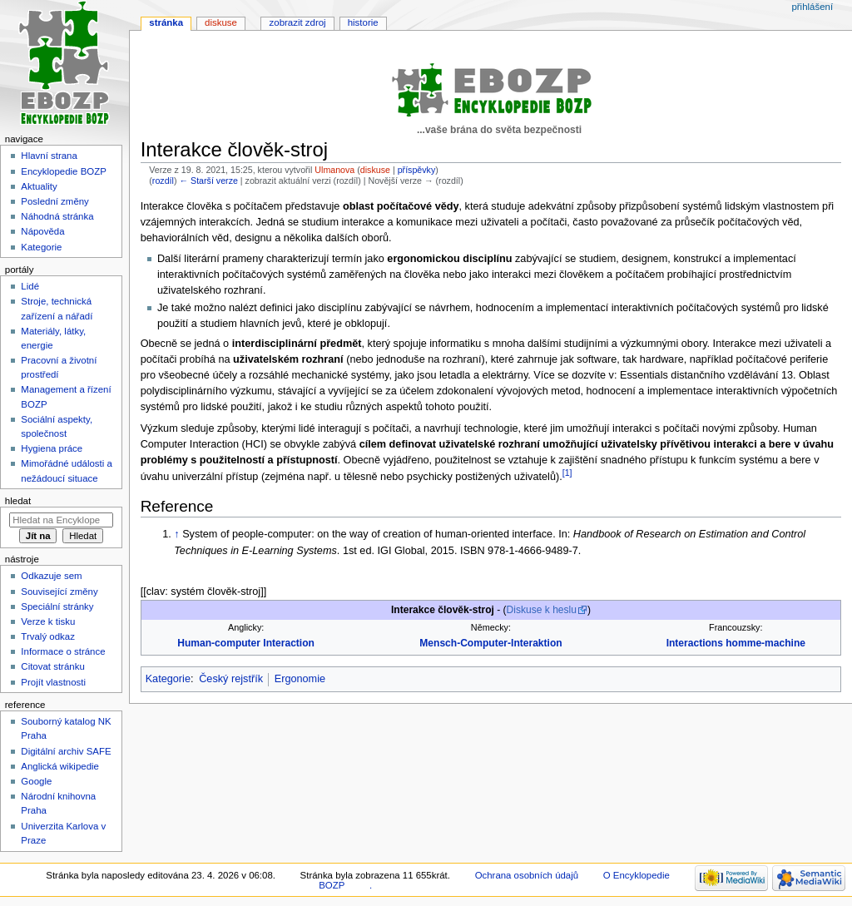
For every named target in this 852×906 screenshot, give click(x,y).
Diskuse (221, 22)
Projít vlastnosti (53, 682)
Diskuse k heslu (542, 610)
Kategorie (168, 679)
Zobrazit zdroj (298, 22)
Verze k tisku (48, 621)
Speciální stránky (57, 606)
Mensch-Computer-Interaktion (490, 643)
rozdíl (163, 181)
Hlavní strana (49, 156)
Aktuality (39, 186)
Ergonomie (300, 679)
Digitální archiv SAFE (66, 751)
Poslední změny (55, 201)
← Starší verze (208, 181)
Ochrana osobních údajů (526, 875)
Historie (363, 22)
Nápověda (42, 231)
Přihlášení (812, 7)
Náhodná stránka (57, 216)
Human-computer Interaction (246, 643)
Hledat (18, 501)
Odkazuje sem (51, 576)
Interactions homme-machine (735, 643)
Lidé (30, 286)
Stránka (166, 22)
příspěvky (417, 170)
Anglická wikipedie (60, 766)
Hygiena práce (51, 448)
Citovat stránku (52, 666)
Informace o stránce (63, 651)
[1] (567, 473)
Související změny (59, 592)
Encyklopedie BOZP (63, 171)
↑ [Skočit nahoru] (176, 534)
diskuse (375, 170)
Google (36, 781)
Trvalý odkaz (48, 636)
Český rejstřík (231, 679)
